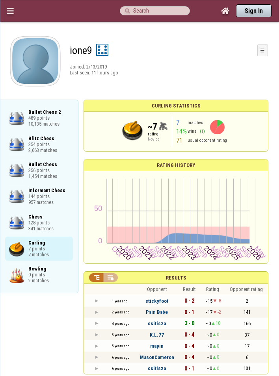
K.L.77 (157, 335)
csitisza (157, 323)
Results (176, 278)
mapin (157, 346)
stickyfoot (156, 301)
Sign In (254, 11)
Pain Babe (157, 312)
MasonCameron (157, 357)
